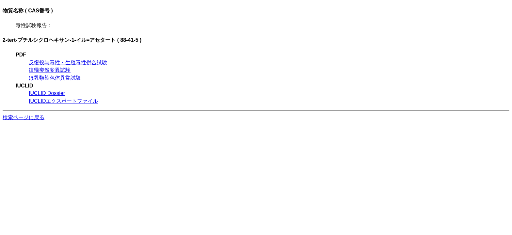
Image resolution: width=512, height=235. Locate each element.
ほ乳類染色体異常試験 (55, 78)
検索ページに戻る (23, 117)
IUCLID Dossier (47, 93)
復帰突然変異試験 (50, 70)
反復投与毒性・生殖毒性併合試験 (68, 62)
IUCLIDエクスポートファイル (63, 101)
